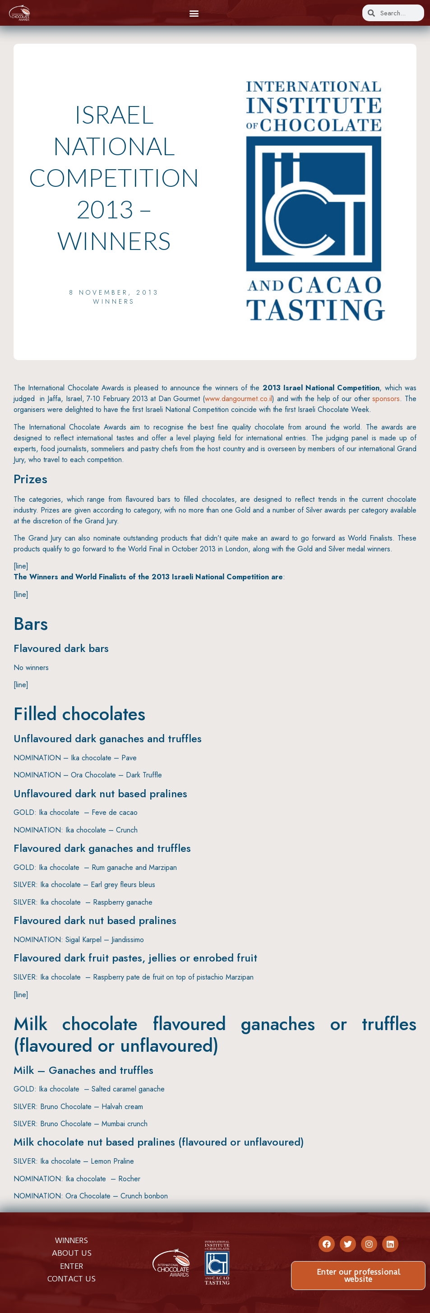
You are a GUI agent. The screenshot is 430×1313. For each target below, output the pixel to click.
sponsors (386, 398)
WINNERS (71, 1240)
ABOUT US (72, 1253)
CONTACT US (71, 1278)
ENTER (71, 1266)
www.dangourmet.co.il (238, 398)
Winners (114, 301)
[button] (193, 12)
